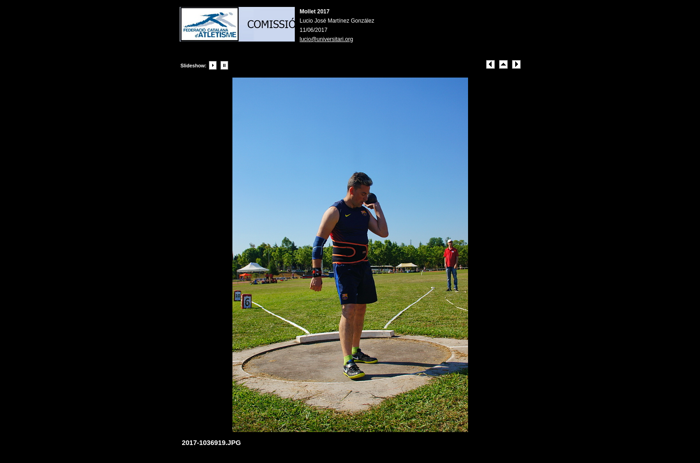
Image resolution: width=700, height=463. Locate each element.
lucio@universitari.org (326, 39)
